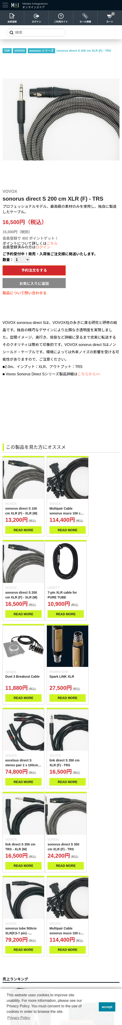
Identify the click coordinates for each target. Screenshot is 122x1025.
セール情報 (85, 22)
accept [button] (107, 1007)
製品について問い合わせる (25, 293)
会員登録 (12, 22)
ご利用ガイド (61, 22)
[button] (94, 1007)
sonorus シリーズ (41, 50)
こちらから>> (88, 374)
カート (109, 22)
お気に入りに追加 (34, 284)
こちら (52, 243)
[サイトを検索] (36, 33)
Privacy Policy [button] (18, 1018)
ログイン (36, 22)
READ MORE (21, 526)
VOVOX (19, 50)
